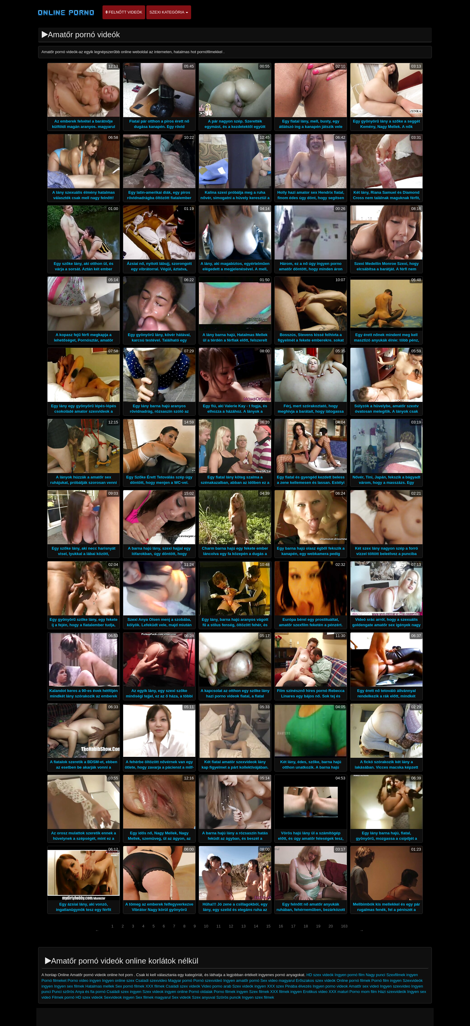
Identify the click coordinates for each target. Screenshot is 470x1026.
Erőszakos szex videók (315, 980)
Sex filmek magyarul (153, 997)
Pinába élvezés (298, 986)
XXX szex (275, 986)
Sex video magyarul (278, 980)
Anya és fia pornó (90, 991)
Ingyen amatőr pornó (241, 980)
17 (293, 926)
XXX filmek (155, 986)
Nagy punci (375, 975)
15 (268, 926)
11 (218, 926)
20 (330, 926)
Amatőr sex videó (364, 986)
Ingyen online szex (118, 980)
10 (206, 926)
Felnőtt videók (123, 12)
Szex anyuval (203, 997)
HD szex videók (320, 975)
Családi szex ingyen (124, 991)
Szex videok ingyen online (165, 991)
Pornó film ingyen (386, 980)
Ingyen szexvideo (395, 986)
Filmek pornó (63, 997)
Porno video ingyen (84, 980)
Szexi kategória (168, 12)
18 (306, 926)
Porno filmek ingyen (231, 991)
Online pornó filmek (353, 980)
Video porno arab (216, 986)
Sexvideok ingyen (119, 997)
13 (243, 926)
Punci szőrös (63, 991)
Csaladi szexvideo (152, 980)
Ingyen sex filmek (69, 986)
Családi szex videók (183, 986)
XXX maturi (338, 991)
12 (231, 926)
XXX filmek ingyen (286, 991)
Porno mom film (363, 991)
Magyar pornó (180, 980)
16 (281, 926)
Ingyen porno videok (330, 986)
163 (344, 926)
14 (256, 926)
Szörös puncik (228, 997)
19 (318, 926)
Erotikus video (315, 991)
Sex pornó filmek (130, 986)
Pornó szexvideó (207, 980)
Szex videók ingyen (249, 986)
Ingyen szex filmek (258, 997)
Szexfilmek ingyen (402, 975)
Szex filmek (259, 991)
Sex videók (181, 997)
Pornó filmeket (53, 980)
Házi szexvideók (392, 991)
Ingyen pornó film (350, 975)
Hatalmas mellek (99, 986)
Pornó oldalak (201, 991)
